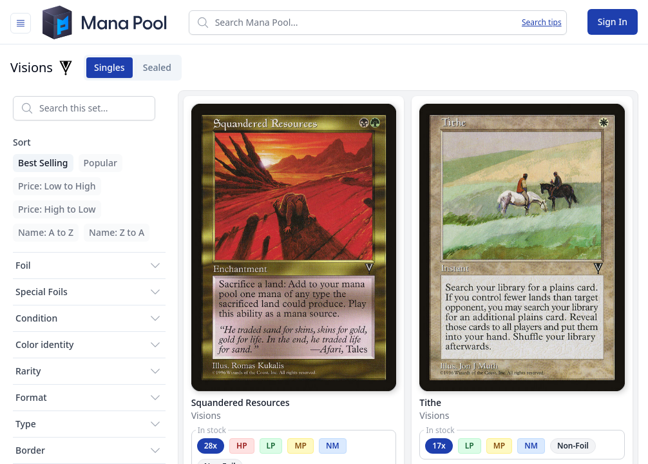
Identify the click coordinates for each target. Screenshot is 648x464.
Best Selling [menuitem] (43, 163)
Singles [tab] (105, 67)
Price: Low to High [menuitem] (57, 186)
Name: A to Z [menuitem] (45, 232)
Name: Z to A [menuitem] (116, 232)
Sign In (612, 21)
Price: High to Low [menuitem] (57, 209)
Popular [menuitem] (100, 163)
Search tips (542, 22)
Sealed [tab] (153, 67)
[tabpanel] (324, 275)
